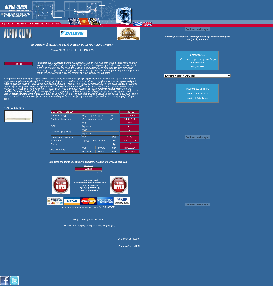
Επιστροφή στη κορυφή (129, 239)
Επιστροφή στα (129, 246)
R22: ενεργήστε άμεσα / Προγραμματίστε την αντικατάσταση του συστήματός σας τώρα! (197, 38)
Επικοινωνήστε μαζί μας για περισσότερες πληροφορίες (88, 225)
